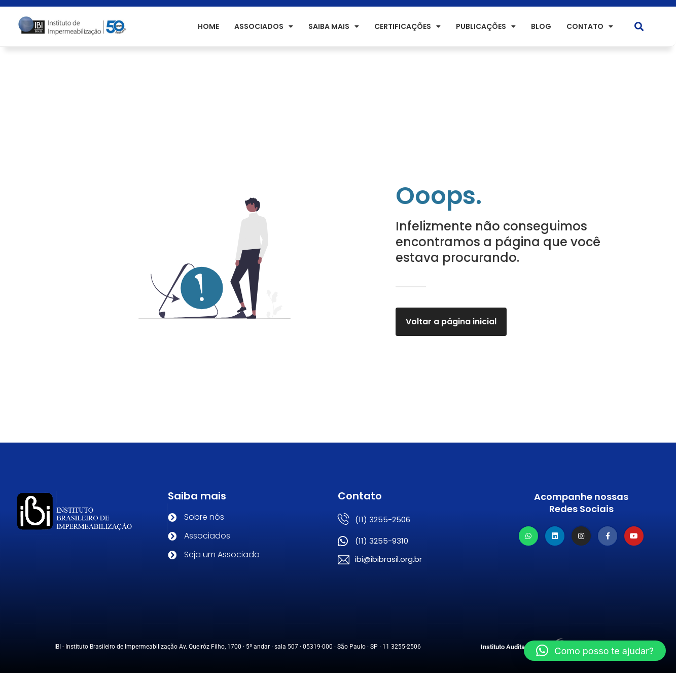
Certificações (407, 26)
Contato (589, 26)
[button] (639, 26)
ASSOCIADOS (263, 26)
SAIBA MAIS (333, 26)
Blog (541, 26)
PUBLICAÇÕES (486, 26)
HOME (208, 26)
